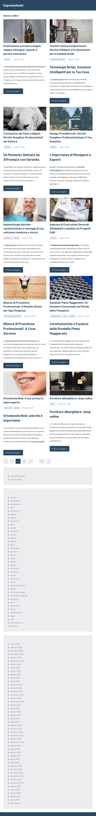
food (52, 398)
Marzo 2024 (15, 715)
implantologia (10, 243)
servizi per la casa (58, 59)
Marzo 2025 (15, 675)
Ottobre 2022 (15, 773)
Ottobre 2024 (15, 692)
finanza (13, 535)
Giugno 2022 (15, 787)
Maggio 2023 (15, 749)
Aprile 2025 (15, 671)
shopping (14, 593)
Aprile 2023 (15, 753)
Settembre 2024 (17, 695)
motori (13, 569)
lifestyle (13, 555)
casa (65, 314)
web (12, 613)
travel (12, 603)
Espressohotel (14, 5)
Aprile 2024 (15, 712)
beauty (13, 511)
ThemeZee (30, 811)
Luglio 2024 (15, 702)
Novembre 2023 (17, 729)
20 (42, 455)
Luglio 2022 (15, 783)
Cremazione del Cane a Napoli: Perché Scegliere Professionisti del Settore (23, 136)
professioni (15, 572)
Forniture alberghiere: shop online (69, 392)
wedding (13, 620)
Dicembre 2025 (16, 644)
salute (16, 236)
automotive (15, 505)
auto (12, 501)
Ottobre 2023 (15, 732)
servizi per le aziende (12, 310)
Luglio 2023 (15, 743)
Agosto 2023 (15, 739)
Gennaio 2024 (16, 722)
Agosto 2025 (15, 658)
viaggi (12, 610)
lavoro (12, 549)
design (72, 314)
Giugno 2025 (15, 665)
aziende (13, 508)
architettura (15, 494)
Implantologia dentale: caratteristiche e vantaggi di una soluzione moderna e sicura (22, 227)
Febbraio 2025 (16, 678)
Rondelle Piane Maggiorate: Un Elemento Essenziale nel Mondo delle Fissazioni (71, 304)
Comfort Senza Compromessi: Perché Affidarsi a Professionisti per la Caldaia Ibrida (71, 49)
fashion (13, 532)
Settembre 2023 (17, 736)
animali (7, 146)
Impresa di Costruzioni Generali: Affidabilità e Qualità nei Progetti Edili (68, 227)
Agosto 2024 (15, 699)
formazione (15, 542)
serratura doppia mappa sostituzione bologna (25, 66)
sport (12, 596)
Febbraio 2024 (16, 719)
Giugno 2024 (15, 705)
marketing (14, 562)
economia (14, 525)
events (13, 528)
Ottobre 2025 (15, 651)
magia (12, 559)
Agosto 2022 (15, 780)
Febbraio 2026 (16, 641)
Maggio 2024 (15, 709)
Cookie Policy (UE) (17, 470)
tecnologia (14, 599)
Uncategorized (16, 606)
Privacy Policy (15, 473)
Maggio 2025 (15, 668)
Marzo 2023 (15, 756)
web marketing (16, 616)
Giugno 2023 (15, 746)
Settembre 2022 (17, 776)
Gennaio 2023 (16, 763)
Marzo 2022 (15, 797)
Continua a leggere (12, 91)
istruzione (14, 545)
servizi (7, 59)
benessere (14, 515)
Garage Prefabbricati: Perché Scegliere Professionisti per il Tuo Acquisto (69, 136)
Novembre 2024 (17, 688)
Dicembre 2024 (16, 685)
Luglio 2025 (15, 661)
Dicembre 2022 (16, 766)
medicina (8, 236)
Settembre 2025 (17, 655)
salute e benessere (18, 579)
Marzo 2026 (15, 638)
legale (12, 552)
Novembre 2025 (17, 648)
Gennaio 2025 (16, 682)
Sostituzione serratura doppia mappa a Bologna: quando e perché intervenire (24, 49)
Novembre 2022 (17, 770)
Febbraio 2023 (16, 760)
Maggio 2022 (15, 790)
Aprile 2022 (15, 793)
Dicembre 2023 (16, 726)
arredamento (56, 314)
